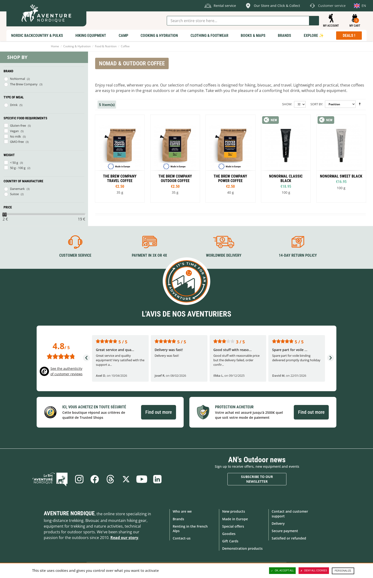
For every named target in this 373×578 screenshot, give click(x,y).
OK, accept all (282, 570)
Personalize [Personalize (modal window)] (343, 570)
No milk (15, 136)
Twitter (126, 479)
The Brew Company (24, 84)
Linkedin (157, 479)
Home (55, 46)
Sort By (316, 104)
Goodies (229, 533)
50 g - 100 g (17, 168)
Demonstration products (242, 548)
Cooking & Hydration (77, 46)
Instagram (79, 479)
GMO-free (17, 142)
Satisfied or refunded (289, 538)
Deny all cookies (313, 570)
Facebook (95, 479)
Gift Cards (230, 541)
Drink (14, 105)
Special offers (233, 526)
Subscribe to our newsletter (257, 479)
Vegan (14, 131)
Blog (50, 479)
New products (233, 511)
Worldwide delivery (223, 255)
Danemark (17, 189)
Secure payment (285, 531)
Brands (178, 518)
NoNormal (17, 79)
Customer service (75, 255)
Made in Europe (235, 518)
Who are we (182, 511)
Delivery (278, 523)
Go (314, 20)
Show (286, 104)
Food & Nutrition (106, 46)
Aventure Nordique (69, 513)
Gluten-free (18, 125)
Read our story (124, 537)
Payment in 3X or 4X (149, 255)
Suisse (14, 194)
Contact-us (182, 538)
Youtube (142, 479)
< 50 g (14, 162)
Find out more (158, 412)
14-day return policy (298, 255)
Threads (110, 479)
